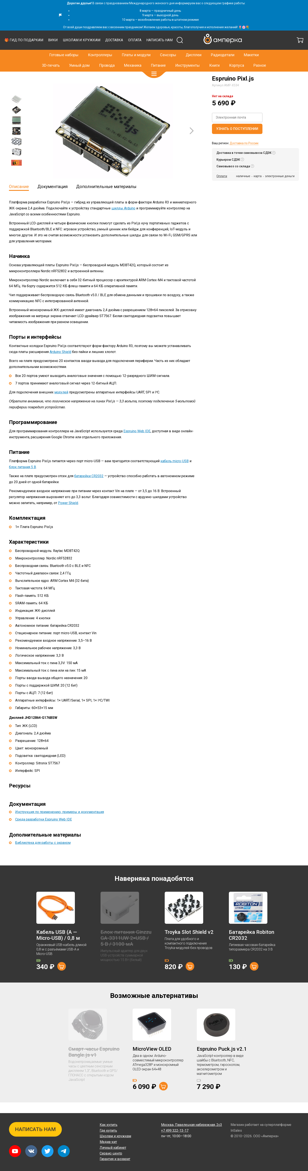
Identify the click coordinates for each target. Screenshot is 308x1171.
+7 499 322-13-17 (226, 35)
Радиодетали (222, 46)
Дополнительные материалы (106, 197)
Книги (214, 56)
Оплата (214, 51)
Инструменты (187, 56)
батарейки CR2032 (89, 487)
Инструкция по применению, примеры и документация (59, 823)
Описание (19, 197)
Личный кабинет (113, 1148)
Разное (259, 56)
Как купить (108, 1125)
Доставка (193, 51)
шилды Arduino (123, 219)
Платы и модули (136, 46)
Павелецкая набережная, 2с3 (191, 1125)
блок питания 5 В (22, 478)
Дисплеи (193, 46)
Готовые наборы (63, 46)
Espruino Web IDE (136, 442)
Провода (107, 56)
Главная (14, 76)
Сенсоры (168, 46)
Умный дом (79, 56)
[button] (154, 65)
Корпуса (236, 56)
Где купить (108, 1130)
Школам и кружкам (161, 51)
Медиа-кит (108, 1142)
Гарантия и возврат (115, 1159)
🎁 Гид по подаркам (103, 51)
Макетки (251, 46)
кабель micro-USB (174, 472)
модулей (61, 403)
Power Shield (68, 514)
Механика (132, 56)
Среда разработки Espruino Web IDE (43, 830)
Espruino (50, 76)
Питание (158, 56)
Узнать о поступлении (237, 139)
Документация (52, 197)
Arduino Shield (60, 362)
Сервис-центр (111, 1153)
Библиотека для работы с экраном (43, 853)
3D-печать (51, 56)
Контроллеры (100, 46)
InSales (236, 1130)
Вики (132, 51)
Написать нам (239, 51)
